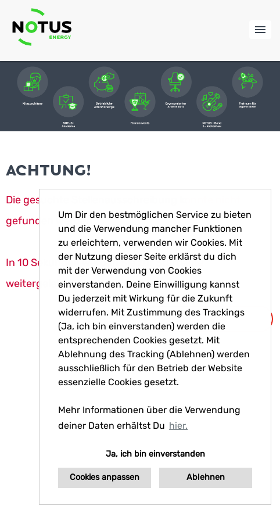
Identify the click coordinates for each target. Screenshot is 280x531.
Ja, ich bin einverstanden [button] (155, 454)
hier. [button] (178, 425)
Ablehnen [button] (205, 477)
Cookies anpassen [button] (104, 477)
